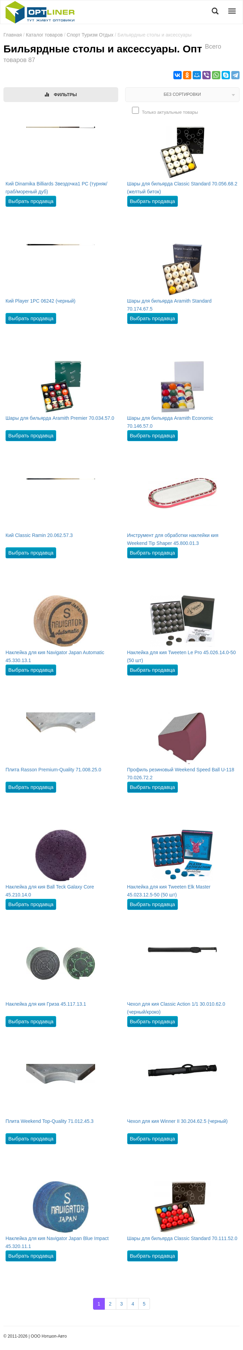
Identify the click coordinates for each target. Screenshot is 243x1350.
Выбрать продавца (30, 201)
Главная (12, 35)
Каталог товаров (44, 35)
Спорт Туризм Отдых (90, 35)
